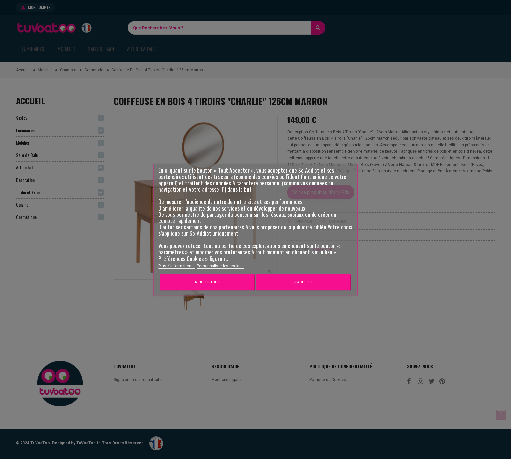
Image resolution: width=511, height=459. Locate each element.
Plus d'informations (176, 266)
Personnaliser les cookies (220, 266)
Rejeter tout (207, 282)
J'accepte (303, 282)
